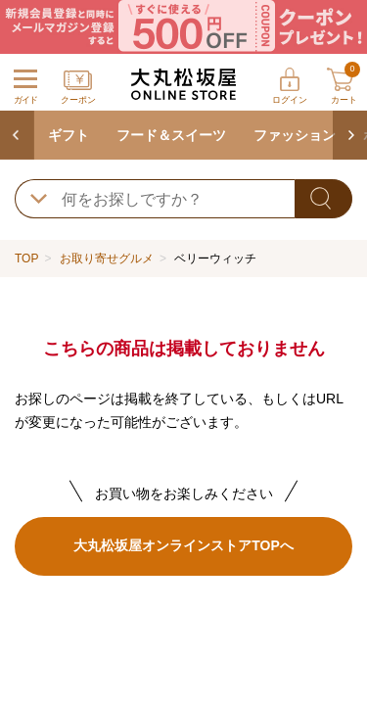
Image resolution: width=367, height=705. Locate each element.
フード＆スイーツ (171, 135)
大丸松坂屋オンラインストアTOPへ (183, 545)
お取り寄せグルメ (107, 258)
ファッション (294, 135)
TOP (26, 258)
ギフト (68, 135)
